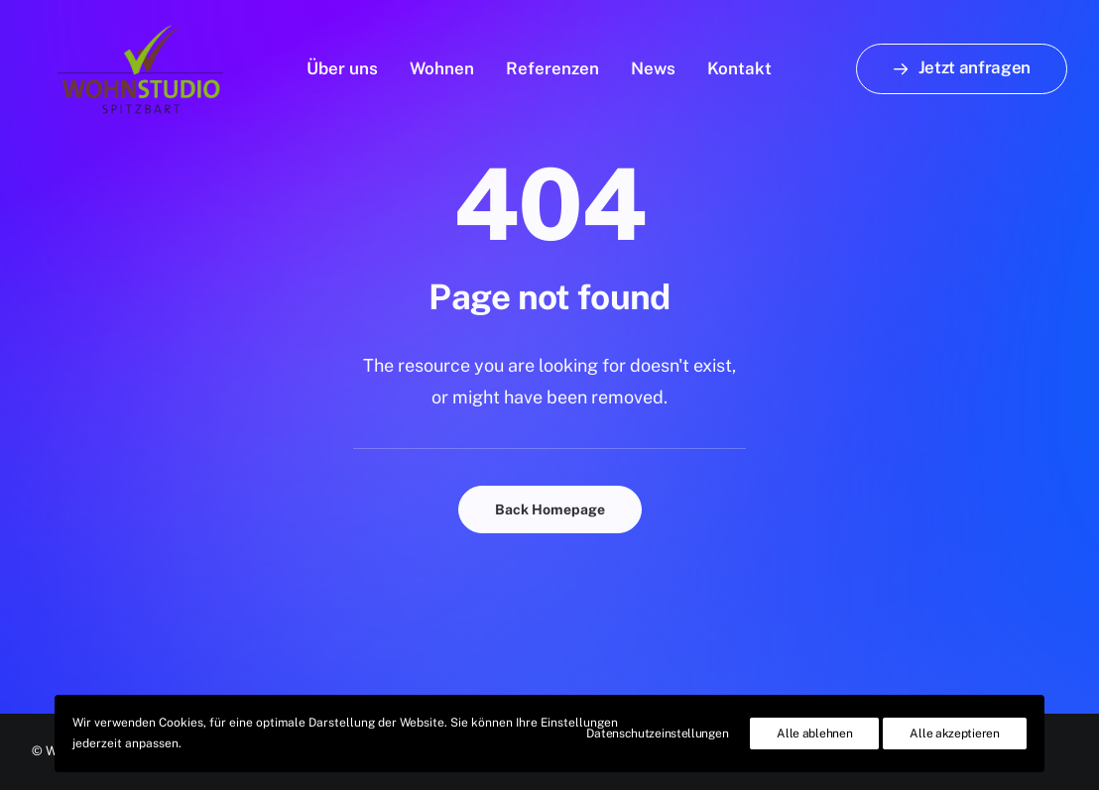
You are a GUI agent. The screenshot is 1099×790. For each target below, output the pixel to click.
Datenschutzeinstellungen (657, 733)
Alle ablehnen (814, 733)
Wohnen (442, 62)
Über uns (342, 62)
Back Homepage (550, 509)
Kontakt (739, 62)
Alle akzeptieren (954, 733)
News (653, 62)
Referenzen (552, 62)
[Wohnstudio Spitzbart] (114, 62)
